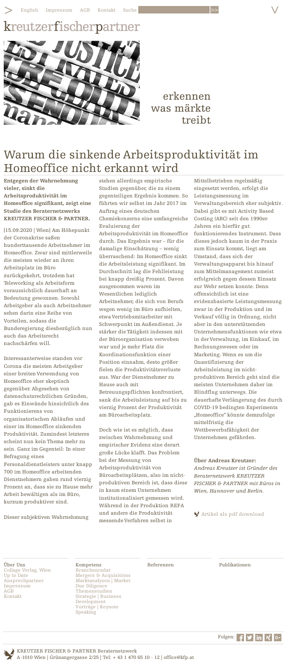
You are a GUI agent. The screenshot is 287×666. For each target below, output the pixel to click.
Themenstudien (93, 591)
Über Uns (14, 564)
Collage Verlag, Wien (27, 570)
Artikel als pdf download (232, 514)
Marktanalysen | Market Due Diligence (102, 583)
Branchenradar (93, 570)
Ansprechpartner (24, 580)
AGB (85, 10)
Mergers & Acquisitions (103, 575)
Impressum (59, 10)
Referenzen (160, 564)
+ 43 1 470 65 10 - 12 (136, 657)
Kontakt (106, 10)
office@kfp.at (179, 657)
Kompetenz (88, 564)
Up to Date (16, 575)
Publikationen (235, 564)
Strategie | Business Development (98, 599)
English (29, 10)
